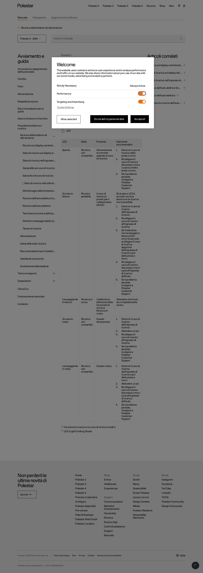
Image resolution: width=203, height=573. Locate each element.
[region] (103, 92)
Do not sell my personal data (109, 119)
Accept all (139, 119)
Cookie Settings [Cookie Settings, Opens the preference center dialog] (65, 107)
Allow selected (69, 119)
